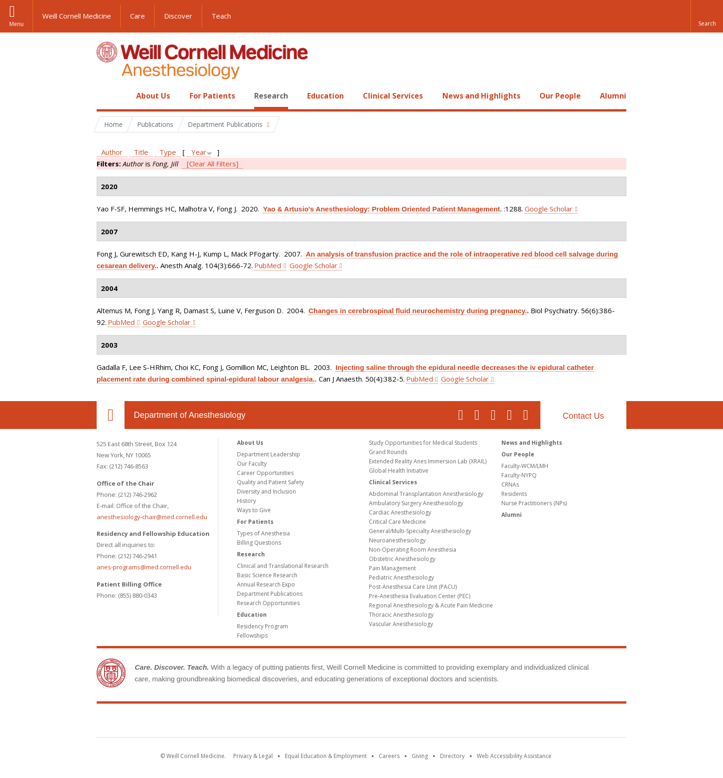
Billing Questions (259, 543)
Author (112, 152)
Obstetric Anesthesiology (402, 559)
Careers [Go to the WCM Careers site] (389, 756)
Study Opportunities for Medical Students (423, 443)
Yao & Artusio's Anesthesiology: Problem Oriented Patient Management (381, 209)
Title (141, 152)
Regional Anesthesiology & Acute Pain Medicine (431, 605)
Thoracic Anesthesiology (401, 615)
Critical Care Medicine (397, 522)
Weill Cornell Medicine (76, 15)
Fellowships (252, 636)
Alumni (613, 96)
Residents (514, 494)
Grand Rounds (388, 452)
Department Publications (269, 594)
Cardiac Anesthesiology (400, 512)
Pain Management (392, 568)
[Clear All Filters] (212, 163)
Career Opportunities (265, 473)
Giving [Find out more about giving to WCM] (420, 756)
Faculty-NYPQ (519, 475)
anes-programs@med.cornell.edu (144, 567)
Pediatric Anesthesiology (401, 577)
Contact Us (583, 416)
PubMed (267, 265)
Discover (178, 15)
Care (137, 15)
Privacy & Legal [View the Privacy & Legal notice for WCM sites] (253, 756)
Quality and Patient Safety (270, 482)
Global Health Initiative (398, 471)
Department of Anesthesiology (189, 415)
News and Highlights (481, 96)
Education (325, 96)
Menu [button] (16, 24)
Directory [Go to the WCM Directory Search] (452, 756)
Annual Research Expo (266, 584)
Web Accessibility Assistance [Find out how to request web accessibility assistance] (514, 756)
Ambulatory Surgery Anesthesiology (416, 503)
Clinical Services (393, 96)
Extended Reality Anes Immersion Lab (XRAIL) (427, 461)
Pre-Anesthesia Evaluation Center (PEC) (419, 596)
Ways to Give (254, 510)
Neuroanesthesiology (397, 540)
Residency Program (262, 626)
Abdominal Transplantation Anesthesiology (426, 494)
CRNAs (510, 484)
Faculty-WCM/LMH (524, 466)
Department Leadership (268, 454)
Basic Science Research (267, 575)
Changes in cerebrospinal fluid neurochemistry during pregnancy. (418, 311)
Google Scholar (548, 208)
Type (167, 152)
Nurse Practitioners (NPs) (534, 503)
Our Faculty (252, 464)
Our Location (111, 415)
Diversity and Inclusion (266, 491)
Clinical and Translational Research (283, 566)
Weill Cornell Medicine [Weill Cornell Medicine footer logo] (361, 722)
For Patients (212, 96)
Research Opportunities (268, 603)
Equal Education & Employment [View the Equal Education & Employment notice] (326, 756)
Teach (221, 15)
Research (271, 96)
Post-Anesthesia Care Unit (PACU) (413, 587)
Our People (560, 96)
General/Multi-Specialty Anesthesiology (420, 531)
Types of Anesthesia (263, 533)
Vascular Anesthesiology (401, 624)
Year (198, 152)
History (246, 501)
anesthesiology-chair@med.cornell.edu (152, 517)
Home (106, 95)
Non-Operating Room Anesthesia (412, 550)
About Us (153, 96)
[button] (706, 16)
